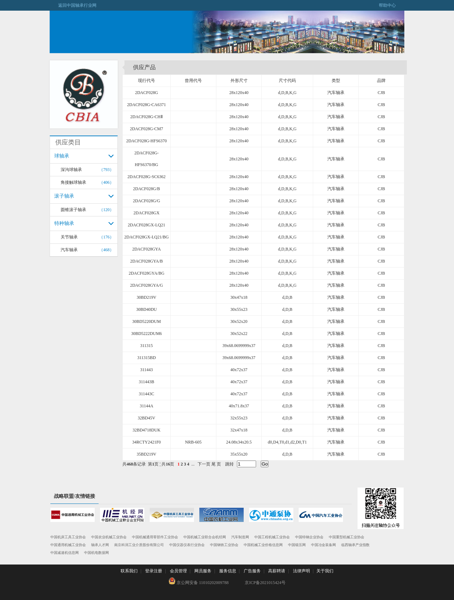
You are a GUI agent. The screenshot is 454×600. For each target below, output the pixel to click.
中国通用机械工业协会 (68, 545)
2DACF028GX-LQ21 (146, 224)
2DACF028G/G (146, 200)
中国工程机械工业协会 (272, 537)
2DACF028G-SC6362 (146, 176)
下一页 (204, 464)
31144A (146, 405)
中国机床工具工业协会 (68, 537)
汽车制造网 (240, 537)
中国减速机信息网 (64, 553)
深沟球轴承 (71, 169)
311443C (146, 393)
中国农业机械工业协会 (109, 537)
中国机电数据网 (96, 553)
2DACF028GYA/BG (147, 273)
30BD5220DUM (146, 321)
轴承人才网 (100, 545)
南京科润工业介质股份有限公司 (139, 545)
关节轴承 (69, 237)
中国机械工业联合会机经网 (204, 537)
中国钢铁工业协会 (224, 545)
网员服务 (202, 570)
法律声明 (301, 570)
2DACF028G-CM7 (146, 128)
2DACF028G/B (146, 188)
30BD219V (146, 297)
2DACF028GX (146, 212)
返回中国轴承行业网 (73, 5)
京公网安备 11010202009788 (198, 581)
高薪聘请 (276, 570)
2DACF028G (146, 92)
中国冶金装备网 (323, 545)
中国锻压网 (297, 545)
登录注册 (153, 570)
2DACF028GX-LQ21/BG (146, 237)
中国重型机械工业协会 (346, 537)
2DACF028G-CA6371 (146, 104)
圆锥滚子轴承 (73, 209)
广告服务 (252, 570)
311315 (146, 345)
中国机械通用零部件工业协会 (155, 537)
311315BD (146, 357)
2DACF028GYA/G (146, 285)
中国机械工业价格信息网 (263, 545)
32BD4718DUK (147, 430)
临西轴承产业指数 (355, 545)
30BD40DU (146, 309)
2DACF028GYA (146, 249)
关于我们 (324, 570)
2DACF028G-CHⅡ (146, 116)
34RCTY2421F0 (146, 442)
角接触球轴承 (73, 182)
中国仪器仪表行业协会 (187, 545)
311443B (146, 381)
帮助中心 (391, 5)
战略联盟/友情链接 (74, 496)
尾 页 (216, 464)
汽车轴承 (69, 249)
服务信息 (227, 570)
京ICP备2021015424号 (265, 582)
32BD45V (146, 417)
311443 (146, 369)
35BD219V (146, 454)
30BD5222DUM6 (146, 333)
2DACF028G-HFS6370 (146, 140)
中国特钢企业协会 (309, 537)
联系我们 (129, 570)
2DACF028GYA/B (146, 261)
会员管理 (178, 570)
